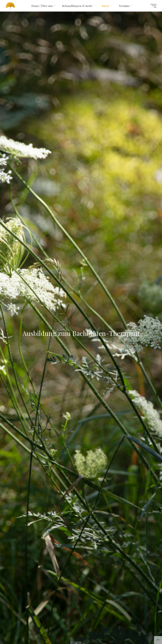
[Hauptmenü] (153, 5)
